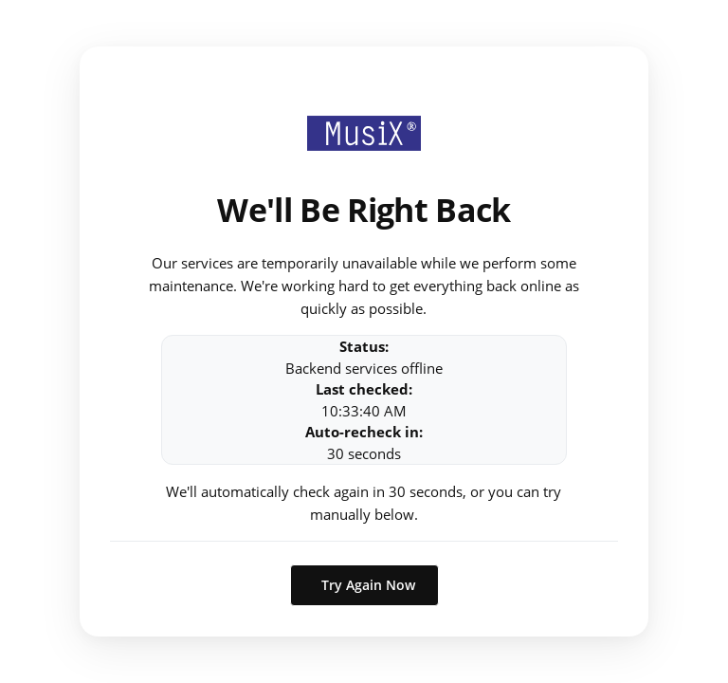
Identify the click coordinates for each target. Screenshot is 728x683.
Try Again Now (368, 585)
